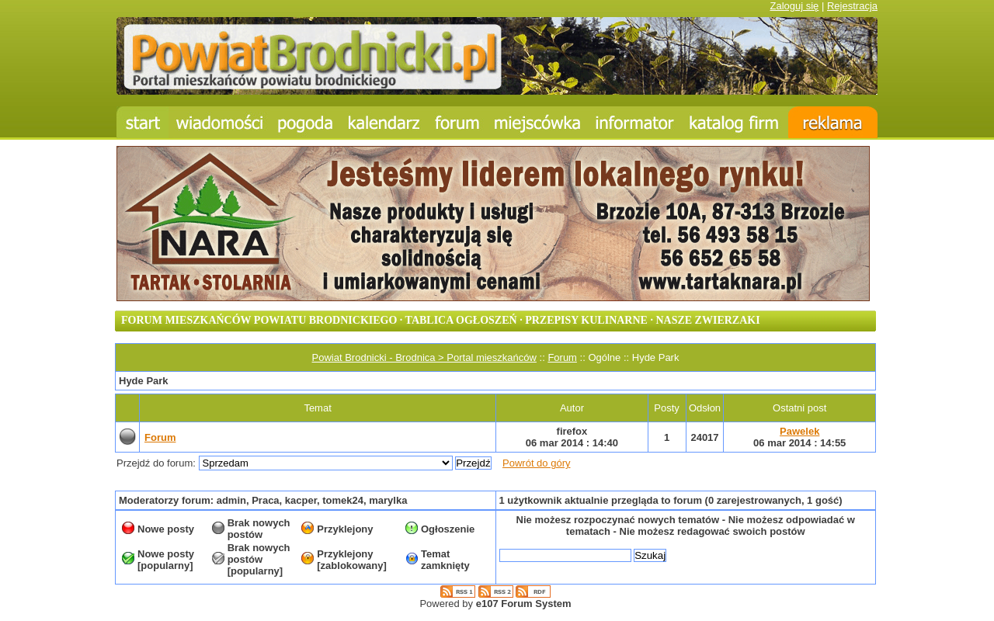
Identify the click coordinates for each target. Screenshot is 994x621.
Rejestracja (852, 6)
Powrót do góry (536, 463)
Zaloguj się (794, 6)
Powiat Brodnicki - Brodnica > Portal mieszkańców (424, 357)
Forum (562, 357)
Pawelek (799, 431)
